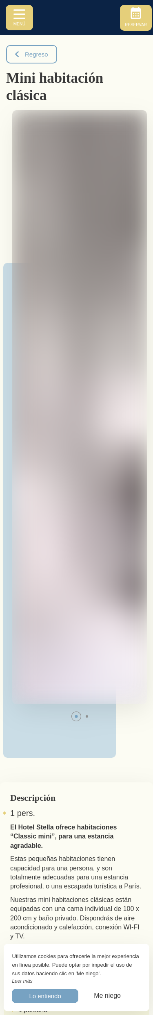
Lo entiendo (45, 995)
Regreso (31, 54)
